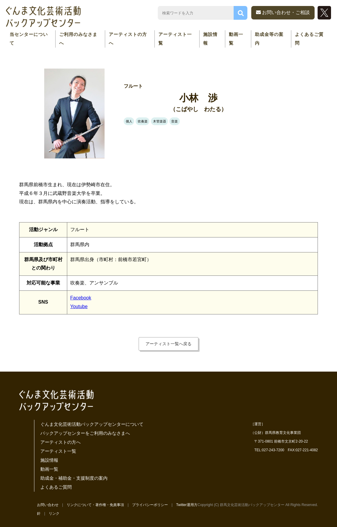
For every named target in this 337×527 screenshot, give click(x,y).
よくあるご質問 (309, 39)
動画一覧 (236, 39)
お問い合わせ (48, 505)
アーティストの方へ (128, 39)
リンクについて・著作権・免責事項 (95, 505)
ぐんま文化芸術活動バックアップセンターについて (91, 424)
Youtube (79, 306)
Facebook (80, 297)
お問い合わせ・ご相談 (283, 12)
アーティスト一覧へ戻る (168, 343)
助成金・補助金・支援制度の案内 (74, 478)
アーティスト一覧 (175, 39)
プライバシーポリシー (150, 505)
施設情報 (210, 39)
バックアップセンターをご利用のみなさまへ (85, 433)
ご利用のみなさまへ (78, 39)
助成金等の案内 (269, 39)
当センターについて (29, 39)
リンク (54, 513)
